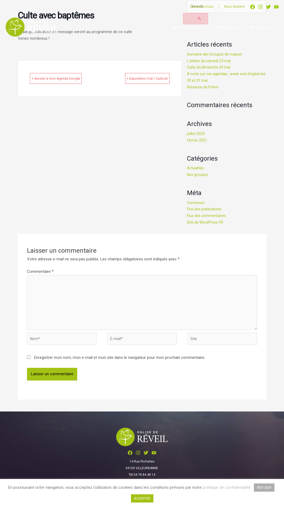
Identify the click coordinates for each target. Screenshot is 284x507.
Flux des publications (205, 209)
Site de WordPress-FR (206, 222)
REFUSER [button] (264, 488)
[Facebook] (252, 6)
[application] (208, 27)
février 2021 (197, 140)
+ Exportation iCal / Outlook (138, 78)
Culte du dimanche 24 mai (209, 67)
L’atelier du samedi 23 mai (209, 61)
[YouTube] (276, 6)
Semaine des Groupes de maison (216, 54)
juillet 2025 (196, 134)
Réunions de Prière (203, 87)
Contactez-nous (201, 6)
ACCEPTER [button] (142, 498)
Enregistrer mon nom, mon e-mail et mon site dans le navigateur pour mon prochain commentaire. (119, 362)
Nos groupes (198, 175)
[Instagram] (260, 6)
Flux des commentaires (207, 216)
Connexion (196, 203)
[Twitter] (268, 6)
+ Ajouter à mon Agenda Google (66, 78)
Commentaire (40, 272)
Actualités (195, 168)
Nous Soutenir (234, 6)
